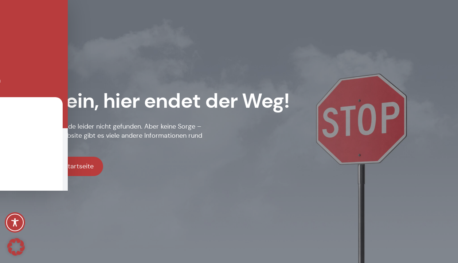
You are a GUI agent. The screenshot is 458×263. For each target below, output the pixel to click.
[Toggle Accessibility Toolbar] (14, 222)
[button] (16, 247)
